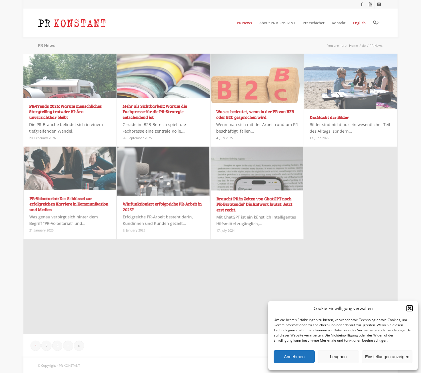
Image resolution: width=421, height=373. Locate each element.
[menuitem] (244, 23)
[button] (409, 308)
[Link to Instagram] (379, 4)
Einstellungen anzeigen (387, 356)
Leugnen (338, 356)
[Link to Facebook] (362, 4)
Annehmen (294, 356)
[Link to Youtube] (370, 4)
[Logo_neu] (72, 23)
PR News (46, 45)
